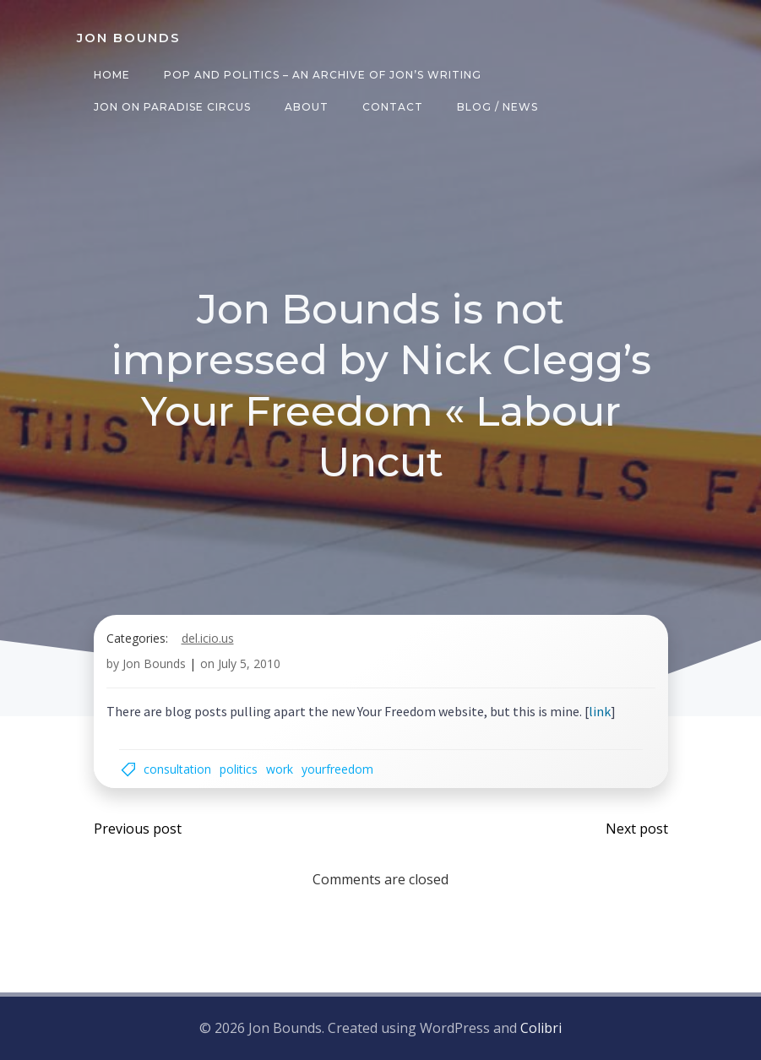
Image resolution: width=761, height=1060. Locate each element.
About (307, 107)
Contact (392, 107)
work (279, 769)
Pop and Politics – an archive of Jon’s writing (322, 74)
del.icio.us (208, 638)
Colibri (541, 1028)
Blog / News (497, 107)
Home (112, 74)
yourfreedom (337, 769)
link (600, 711)
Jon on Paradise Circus (172, 107)
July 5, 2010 (249, 663)
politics (239, 769)
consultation (177, 769)
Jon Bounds (154, 663)
